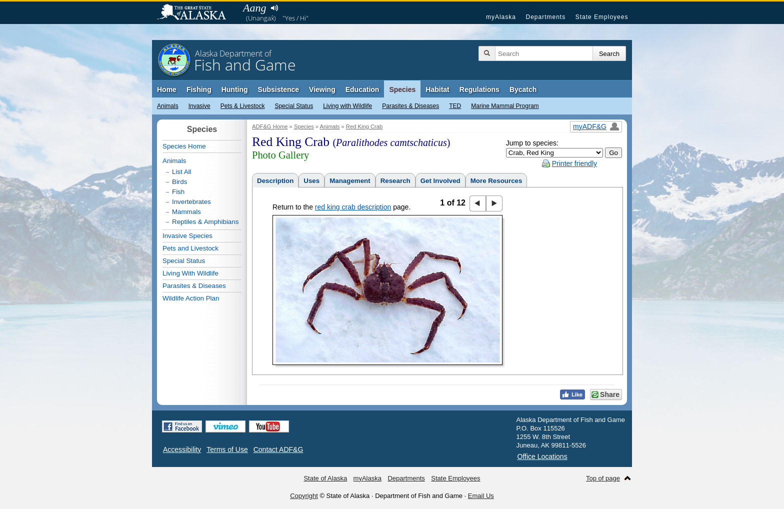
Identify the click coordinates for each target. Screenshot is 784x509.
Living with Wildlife (347, 106)
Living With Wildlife (190, 273)
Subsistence (278, 90)
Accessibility (182, 450)
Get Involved (440, 180)
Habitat (437, 90)
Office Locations (543, 456)
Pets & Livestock (242, 106)
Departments (546, 17)
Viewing (322, 90)
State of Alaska (196, 13)
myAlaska (501, 17)
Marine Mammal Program (504, 106)
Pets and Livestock (190, 248)
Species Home (184, 146)
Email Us (481, 496)
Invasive (199, 106)
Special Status (293, 106)
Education (363, 90)
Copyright (304, 496)
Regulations (480, 90)
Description (275, 180)
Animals (167, 106)
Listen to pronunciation (274, 8)
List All (182, 172)
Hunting (235, 90)
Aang (254, 8)
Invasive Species (187, 236)
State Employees (602, 17)
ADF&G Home (270, 127)
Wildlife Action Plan (190, 298)
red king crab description (353, 207)
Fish (178, 192)
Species (402, 90)
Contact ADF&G (279, 450)
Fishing (199, 90)
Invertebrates (191, 202)
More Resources (496, 180)
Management (350, 180)
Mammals (186, 212)
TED (455, 106)
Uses (312, 180)
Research (395, 180)
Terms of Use (227, 450)
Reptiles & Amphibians (205, 222)
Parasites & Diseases (410, 106)
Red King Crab (364, 127)
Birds (179, 182)
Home (166, 90)
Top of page (603, 478)
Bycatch (523, 90)
